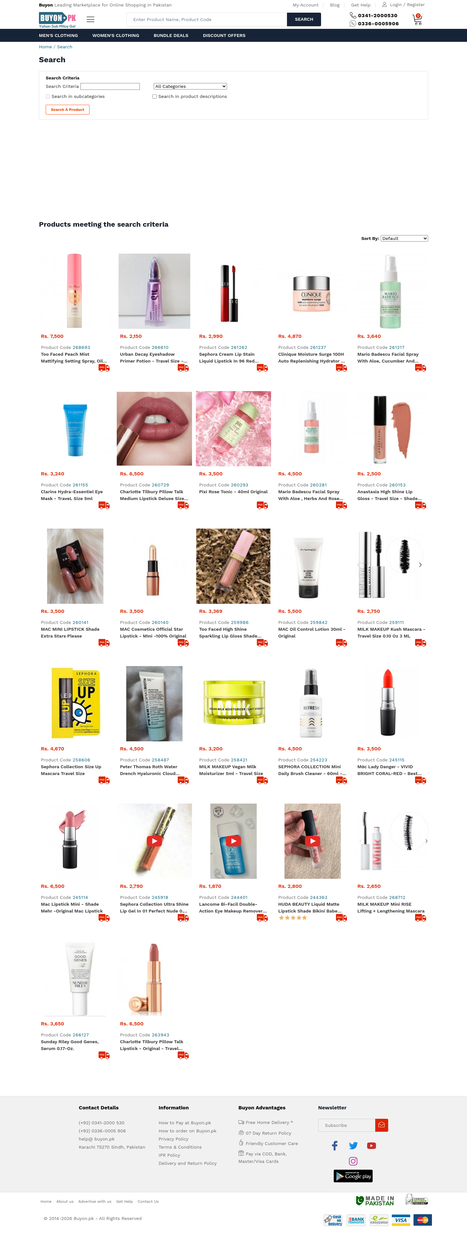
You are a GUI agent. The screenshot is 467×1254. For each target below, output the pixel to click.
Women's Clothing (115, 35)
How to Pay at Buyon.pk (185, 746)
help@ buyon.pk (96, 762)
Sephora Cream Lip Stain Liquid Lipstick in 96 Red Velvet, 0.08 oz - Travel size (230, 282)
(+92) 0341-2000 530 (102, 746)
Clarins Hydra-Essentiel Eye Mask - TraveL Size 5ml (72, 420)
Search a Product (67, 109)
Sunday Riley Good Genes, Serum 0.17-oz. (70, 669)
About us (65, 809)
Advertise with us (95, 809)
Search (304, 19)
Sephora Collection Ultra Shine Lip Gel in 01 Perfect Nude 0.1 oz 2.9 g (154, 607)
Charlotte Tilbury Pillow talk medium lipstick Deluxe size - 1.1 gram (154, 420)
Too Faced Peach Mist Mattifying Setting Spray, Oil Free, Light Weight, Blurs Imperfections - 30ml (72, 358)
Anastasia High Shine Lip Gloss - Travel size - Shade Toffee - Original (387, 420)
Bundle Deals (171, 35)
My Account (305, 4)
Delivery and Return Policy (188, 787)
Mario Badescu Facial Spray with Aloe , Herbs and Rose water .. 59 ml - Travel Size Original (308, 420)
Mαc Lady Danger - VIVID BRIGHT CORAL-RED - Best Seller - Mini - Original (387, 544)
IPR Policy (169, 779)
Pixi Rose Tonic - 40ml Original (233, 416)
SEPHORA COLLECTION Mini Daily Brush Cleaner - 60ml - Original (310, 544)
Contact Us (148, 809)
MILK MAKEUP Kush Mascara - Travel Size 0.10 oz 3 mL (391, 482)
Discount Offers (224, 35)
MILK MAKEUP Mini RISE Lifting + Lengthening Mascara (391, 607)
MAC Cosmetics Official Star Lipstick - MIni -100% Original (153, 482)
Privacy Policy (173, 762)
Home (45, 46)
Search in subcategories (78, 96)
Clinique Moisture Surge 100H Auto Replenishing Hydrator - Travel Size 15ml (311, 282)
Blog (335, 4)
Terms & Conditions (180, 770)
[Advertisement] (233, 171)
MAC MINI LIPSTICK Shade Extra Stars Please (70, 482)
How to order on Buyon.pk (188, 754)
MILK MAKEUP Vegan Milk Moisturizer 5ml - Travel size (231, 544)
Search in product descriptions (192, 96)
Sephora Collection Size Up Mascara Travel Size (71, 544)
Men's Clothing (58, 35)
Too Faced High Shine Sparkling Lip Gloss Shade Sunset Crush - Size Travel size (228, 482)
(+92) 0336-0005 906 (102, 754)
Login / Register (407, 4)
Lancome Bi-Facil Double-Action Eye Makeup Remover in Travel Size (231, 607)
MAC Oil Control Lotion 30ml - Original (311, 482)
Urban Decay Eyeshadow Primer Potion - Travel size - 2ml (151, 282)
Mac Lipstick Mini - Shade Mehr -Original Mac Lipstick (72, 607)
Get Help (361, 4)
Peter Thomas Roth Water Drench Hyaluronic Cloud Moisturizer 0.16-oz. (148, 544)
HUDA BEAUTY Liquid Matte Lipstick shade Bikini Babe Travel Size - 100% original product (308, 607)
